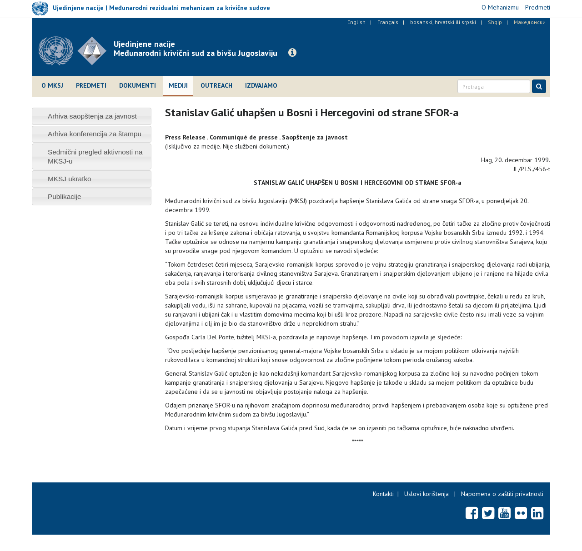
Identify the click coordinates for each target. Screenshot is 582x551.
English (356, 22)
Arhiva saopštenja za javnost (92, 116)
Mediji (178, 85)
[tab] (91, 116)
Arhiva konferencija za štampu (94, 134)
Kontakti (383, 494)
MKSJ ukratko (69, 179)
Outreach (216, 85)
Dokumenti (137, 85)
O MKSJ (52, 85)
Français (387, 22)
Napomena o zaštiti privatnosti (502, 494)
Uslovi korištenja (426, 494)
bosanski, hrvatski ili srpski (443, 22)
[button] (292, 52)
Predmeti (91, 85)
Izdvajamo (261, 85)
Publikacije (64, 196)
